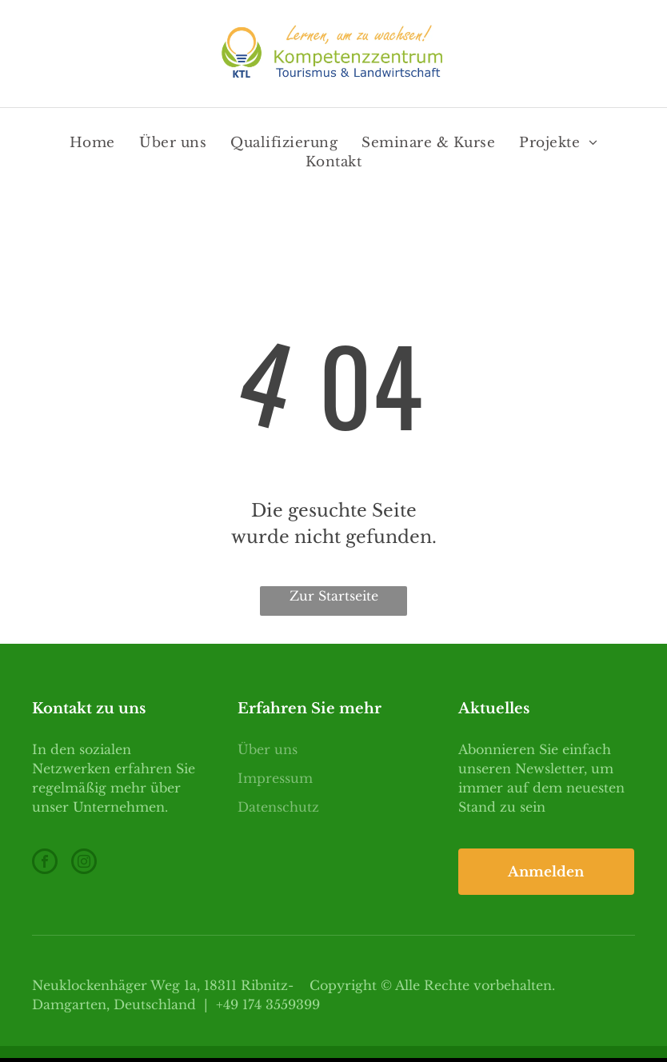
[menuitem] (92, 143)
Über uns (268, 749)
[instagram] (84, 863)
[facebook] (45, 863)
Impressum (275, 778)
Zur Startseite (334, 596)
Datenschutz (278, 807)
